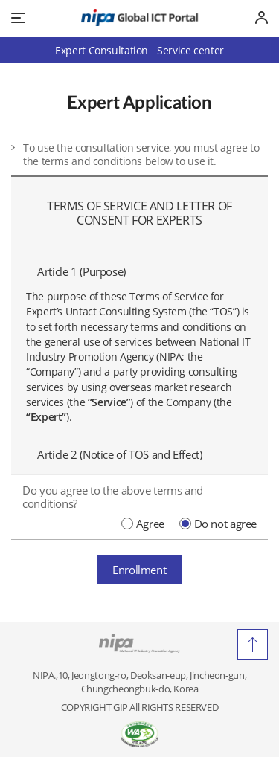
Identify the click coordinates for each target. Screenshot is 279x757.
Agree (150, 523)
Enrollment (139, 568)
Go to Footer (139, 0)
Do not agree (225, 523)
